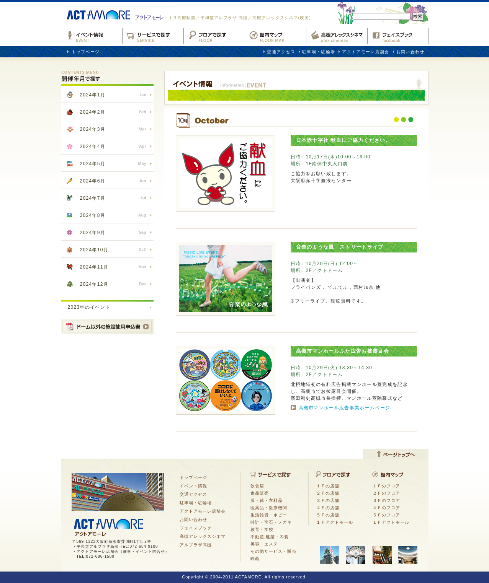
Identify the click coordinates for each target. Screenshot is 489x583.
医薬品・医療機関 (268, 507)
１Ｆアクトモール (334, 522)
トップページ (86, 51)
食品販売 (259, 493)
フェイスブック (196, 528)
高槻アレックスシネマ (336, 34)
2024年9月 (93, 232)
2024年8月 (93, 215)
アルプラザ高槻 (196, 544)
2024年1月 (93, 95)
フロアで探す (214, 34)
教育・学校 (261, 529)
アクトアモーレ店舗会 (365, 51)
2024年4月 (93, 146)
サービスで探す (152, 34)
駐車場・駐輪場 (318, 51)
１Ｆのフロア (386, 486)
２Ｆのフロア (386, 493)
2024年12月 (94, 284)
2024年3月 (93, 129)
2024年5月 (93, 163)
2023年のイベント (89, 307)
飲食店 (257, 486)
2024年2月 (93, 112)
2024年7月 (93, 198)
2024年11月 (94, 267)
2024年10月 (94, 249)
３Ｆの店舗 (327, 500)
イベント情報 (91, 34)
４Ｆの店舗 (327, 507)
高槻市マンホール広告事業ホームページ (345, 407)
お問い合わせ (410, 51)
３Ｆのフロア (386, 500)
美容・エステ (264, 544)
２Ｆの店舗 (327, 493)
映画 (255, 558)
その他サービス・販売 (273, 551)
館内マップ (275, 34)
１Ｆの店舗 (327, 486)
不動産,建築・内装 (269, 536)
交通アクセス (281, 51)
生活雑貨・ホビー (268, 515)
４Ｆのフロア (386, 507)
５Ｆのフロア (386, 515)
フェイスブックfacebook (397, 34)
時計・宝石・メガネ (271, 522)
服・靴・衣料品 (266, 500)
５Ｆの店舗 (327, 515)
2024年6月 (93, 181)
